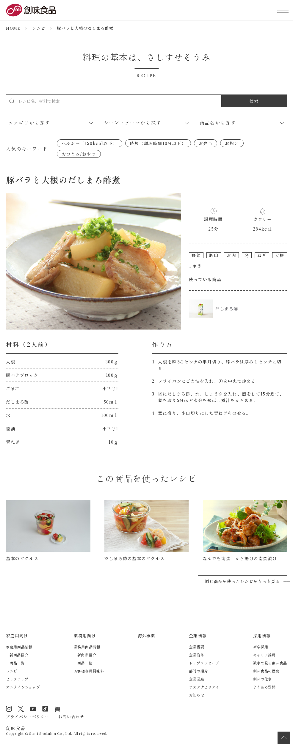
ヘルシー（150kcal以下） (89, 143)
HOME (13, 28)
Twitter (21, 709)
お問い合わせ (71, 716)
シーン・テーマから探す (133, 122)
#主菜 (195, 266)
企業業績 (196, 678)
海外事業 (146, 636)
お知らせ (196, 694)
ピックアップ (17, 678)
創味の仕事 (262, 678)
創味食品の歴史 (266, 670)
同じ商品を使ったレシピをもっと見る (242, 581)
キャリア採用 (264, 654)
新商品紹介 (19, 654)
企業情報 (197, 636)
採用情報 (262, 636)
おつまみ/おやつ (79, 154)
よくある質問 (264, 686)
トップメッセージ (204, 662)
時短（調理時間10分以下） (158, 143)
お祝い (232, 143)
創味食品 (31, 10)
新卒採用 (260, 646)
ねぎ (262, 255)
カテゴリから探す (29, 122)
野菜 (196, 255)
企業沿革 (196, 654)
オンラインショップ (23, 686)
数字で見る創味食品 (270, 662)
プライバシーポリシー (27, 716)
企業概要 (196, 646)
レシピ (38, 28)
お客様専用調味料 (89, 670)
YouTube (33, 708)
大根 (279, 255)
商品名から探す (218, 122)
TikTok (45, 709)
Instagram (9, 709)
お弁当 (206, 143)
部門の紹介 (198, 670)
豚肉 (213, 255)
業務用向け (85, 636)
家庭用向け (17, 636)
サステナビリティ (204, 686)
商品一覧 (17, 662)
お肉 (231, 255)
